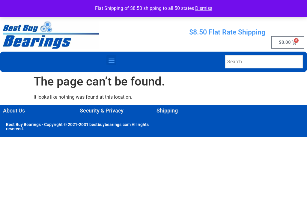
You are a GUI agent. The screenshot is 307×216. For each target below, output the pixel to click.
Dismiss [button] (203, 8)
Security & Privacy (102, 110)
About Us (14, 110)
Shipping (167, 110)
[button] (111, 60)
